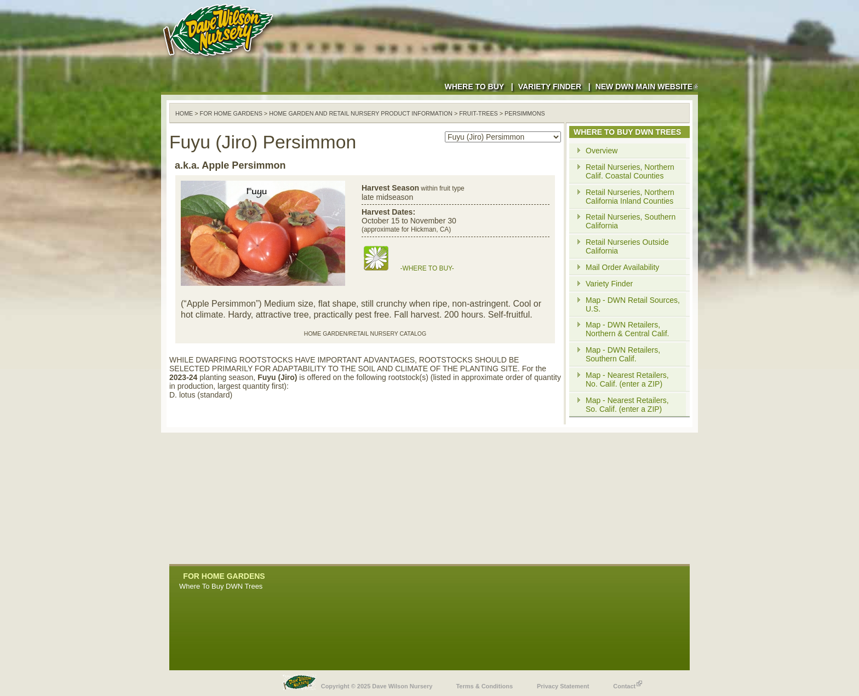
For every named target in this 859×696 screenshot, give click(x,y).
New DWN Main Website (646, 86)
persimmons (525, 113)
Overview (601, 150)
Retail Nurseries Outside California (627, 246)
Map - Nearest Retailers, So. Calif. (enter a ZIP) (627, 404)
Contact (627, 683)
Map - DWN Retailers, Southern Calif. (623, 354)
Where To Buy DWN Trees (220, 586)
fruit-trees (478, 113)
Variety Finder (549, 86)
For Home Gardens (231, 113)
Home (184, 113)
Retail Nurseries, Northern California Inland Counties (630, 196)
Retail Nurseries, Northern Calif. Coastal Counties (630, 171)
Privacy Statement (563, 686)
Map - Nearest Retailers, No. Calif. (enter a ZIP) (627, 379)
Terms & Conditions (484, 686)
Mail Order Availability (622, 267)
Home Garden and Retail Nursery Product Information (361, 113)
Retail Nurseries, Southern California (630, 221)
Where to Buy (474, 86)
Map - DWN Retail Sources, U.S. (633, 304)
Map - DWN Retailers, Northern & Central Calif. (627, 329)
